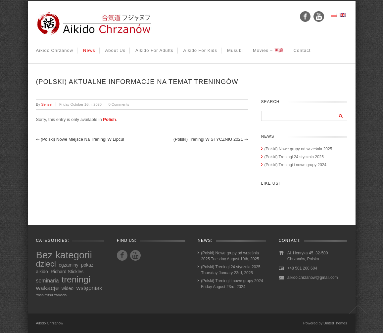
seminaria (47, 280)
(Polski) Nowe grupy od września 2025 (298, 149)
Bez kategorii (64, 254)
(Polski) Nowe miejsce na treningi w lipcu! (80, 139)
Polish (109, 119)
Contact (302, 50)
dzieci (46, 264)
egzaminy (68, 265)
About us (115, 50)
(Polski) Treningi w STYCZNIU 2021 (210, 139)
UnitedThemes (335, 323)
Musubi (235, 50)
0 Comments (119, 104)
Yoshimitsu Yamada (51, 295)
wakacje (47, 287)
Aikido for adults (154, 50)
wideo (67, 288)
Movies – (268, 50)
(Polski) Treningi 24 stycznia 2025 (294, 157)
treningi (76, 279)
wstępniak (89, 288)
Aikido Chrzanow (54, 50)
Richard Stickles (67, 271)
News (89, 50)
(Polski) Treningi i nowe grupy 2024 (295, 165)
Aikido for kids (200, 50)
